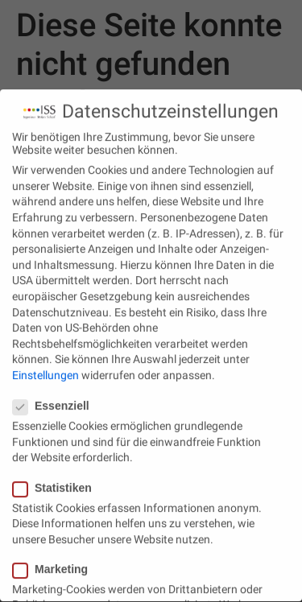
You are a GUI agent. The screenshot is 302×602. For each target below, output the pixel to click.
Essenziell (56, 400)
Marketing (55, 562)
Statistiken (57, 481)
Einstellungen (45, 368)
